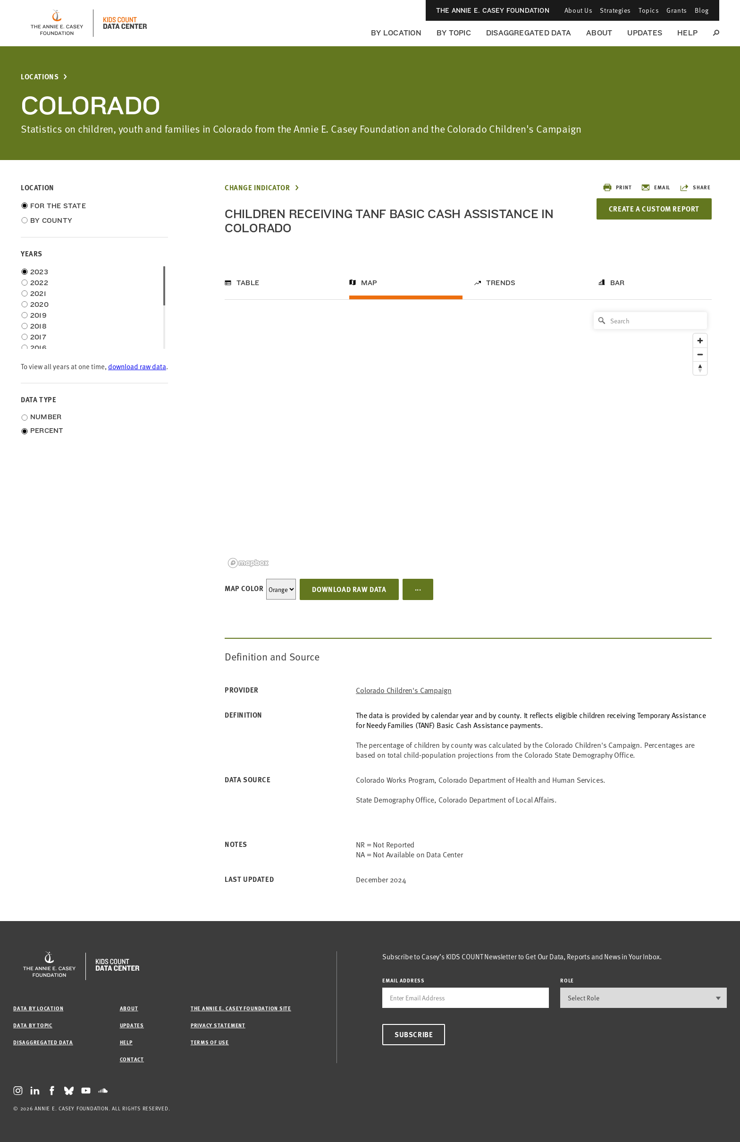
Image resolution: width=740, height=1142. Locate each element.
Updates (644, 32)
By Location (396, 32)
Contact (132, 1059)
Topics (649, 10)
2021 (38, 293)
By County (51, 220)
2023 (39, 272)
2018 (38, 326)
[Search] (650, 320)
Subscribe (414, 1034)
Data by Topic (32, 1025)
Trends (500, 283)
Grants (676, 10)
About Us (578, 10)
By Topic (454, 32)
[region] (468, 439)
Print (617, 187)
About (599, 32)
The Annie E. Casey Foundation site (241, 1008)
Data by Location (38, 1008)
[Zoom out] (700, 354)
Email (655, 187)
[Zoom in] (700, 340)
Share (695, 187)
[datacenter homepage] (125, 23)
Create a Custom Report (654, 208)
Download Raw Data (349, 589)
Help (687, 32)
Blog (702, 10)
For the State (58, 206)
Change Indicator (257, 188)
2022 (39, 283)
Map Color (244, 588)
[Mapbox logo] (248, 563)
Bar (617, 283)
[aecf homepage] (57, 23)
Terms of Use (210, 1042)
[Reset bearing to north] (700, 368)
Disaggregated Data (528, 32)
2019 (38, 315)
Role (567, 980)
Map (369, 283)
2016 (38, 348)
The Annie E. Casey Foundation (492, 10)
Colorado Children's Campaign (404, 690)
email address (403, 980)
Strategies (615, 10)
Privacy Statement (218, 1025)
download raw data (137, 366)
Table (247, 283)
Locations (40, 77)
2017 (38, 337)
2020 (39, 304)
